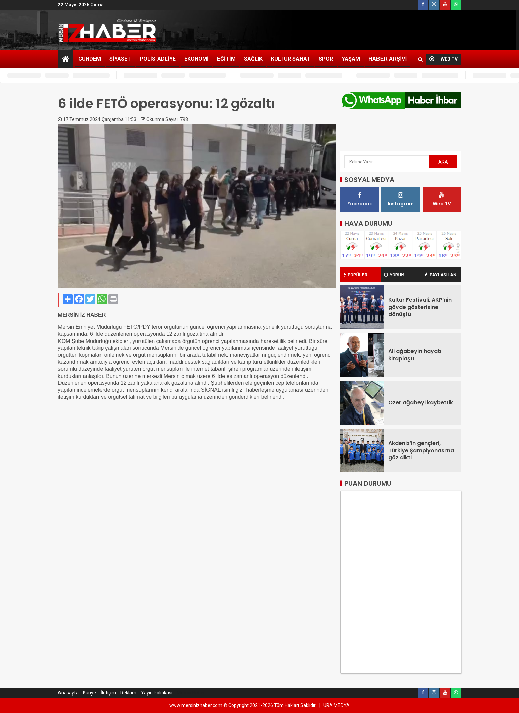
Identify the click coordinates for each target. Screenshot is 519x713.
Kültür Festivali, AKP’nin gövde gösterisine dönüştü (420, 307)
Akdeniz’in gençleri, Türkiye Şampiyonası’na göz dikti (421, 450)
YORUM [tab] (394, 274)
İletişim (108, 693)
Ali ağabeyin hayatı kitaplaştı (414, 354)
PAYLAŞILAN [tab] (440, 274)
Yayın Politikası (156, 693)
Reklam (128, 693)
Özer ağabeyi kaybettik (420, 402)
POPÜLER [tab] (355, 274)
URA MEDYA (336, 705)
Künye (89, 693)
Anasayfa (68, 693)
